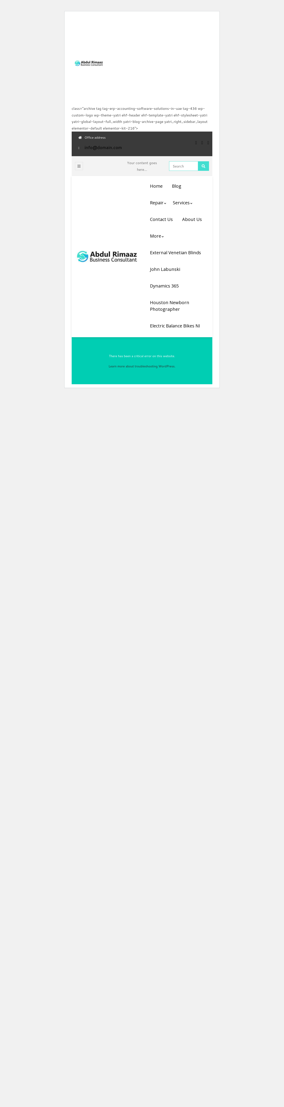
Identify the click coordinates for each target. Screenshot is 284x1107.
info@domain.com (103, 147)
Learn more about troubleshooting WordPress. (141, 366)
